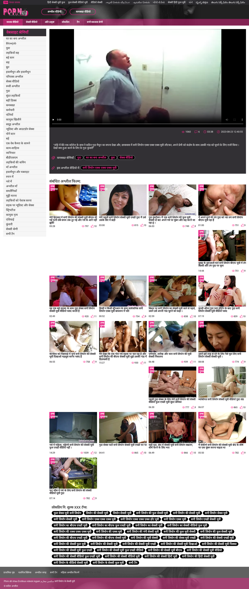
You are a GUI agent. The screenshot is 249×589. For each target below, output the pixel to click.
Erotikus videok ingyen (29, 581)
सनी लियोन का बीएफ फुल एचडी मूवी (111, 525)
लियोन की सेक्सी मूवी (97, 513)
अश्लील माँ (11, 186)
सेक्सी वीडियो (31, 22)
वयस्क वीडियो (12, 22)
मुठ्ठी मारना (11, 195)
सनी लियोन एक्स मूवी (175, 519)
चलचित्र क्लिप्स (24, 572)
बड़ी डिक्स (11, 100)
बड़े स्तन (10, 57)
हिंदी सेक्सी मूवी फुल (56, 2)
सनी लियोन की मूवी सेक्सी (144, 537)
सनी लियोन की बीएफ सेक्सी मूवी (109, 537)
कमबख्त (10, 105)
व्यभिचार (10, 152)
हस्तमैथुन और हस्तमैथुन (18, 72)
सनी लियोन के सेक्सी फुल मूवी (108, 562)
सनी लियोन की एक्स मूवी (109, 531)
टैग (78, 22)
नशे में (9, 181)
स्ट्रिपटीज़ (10, 210)
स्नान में (9, 176)
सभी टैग (10, 233)
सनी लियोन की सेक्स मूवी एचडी (179, 537)
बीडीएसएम (12, 157)
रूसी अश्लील (13, 86)
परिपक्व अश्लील (14, 76)
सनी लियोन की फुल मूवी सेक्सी (179, 531)
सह (8, 62)
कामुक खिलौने (13, 119)
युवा (8, 48)
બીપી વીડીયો (159, 2)
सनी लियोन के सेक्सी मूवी (65, 581)
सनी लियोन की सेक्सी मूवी (104, 544)
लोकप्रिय (65, 22)
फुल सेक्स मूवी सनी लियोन (67, 513)
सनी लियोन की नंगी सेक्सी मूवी (143, 531)
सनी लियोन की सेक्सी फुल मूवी (70, 544)
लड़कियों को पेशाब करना (19, 200)
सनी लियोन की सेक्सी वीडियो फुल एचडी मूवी (77, 556)
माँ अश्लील (11, 167)
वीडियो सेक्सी (96, 2)
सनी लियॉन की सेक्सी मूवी (186, 513)
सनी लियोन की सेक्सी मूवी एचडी (139, 544)
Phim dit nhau (10, 581)
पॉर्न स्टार (10, 133)
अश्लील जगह (40, 572)
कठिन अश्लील (12, 586)
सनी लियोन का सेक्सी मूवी (148, 525)
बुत (7, 67)
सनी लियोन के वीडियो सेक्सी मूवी (71, 562)
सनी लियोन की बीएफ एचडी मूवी (70, 537)
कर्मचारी (10, 110)
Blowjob (11, 43)
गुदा (8, 91)
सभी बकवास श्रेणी (95, 22)
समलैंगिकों (11, 191)
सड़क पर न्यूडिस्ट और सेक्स (20, 205)
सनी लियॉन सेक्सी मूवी (65, 519)
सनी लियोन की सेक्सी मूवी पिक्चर (219, 544)
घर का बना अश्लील (16, 38)
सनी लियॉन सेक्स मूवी (216, 513)
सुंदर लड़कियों (13, 95)
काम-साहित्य (12, 148)
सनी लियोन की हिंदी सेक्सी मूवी (198, 556)
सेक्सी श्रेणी (12, 229)
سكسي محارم (47, 581)
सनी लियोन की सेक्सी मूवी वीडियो (204, 550)
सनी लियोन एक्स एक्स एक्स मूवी (99, 167)
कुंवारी (9, 224)
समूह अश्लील (13, 124)
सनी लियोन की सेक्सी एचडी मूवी (217, 537)
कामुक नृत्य (12, 214)
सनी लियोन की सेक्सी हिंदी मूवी (161, 556)
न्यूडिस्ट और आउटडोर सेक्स (20, 129)
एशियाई (10, 219)
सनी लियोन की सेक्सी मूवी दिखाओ (179, 544)
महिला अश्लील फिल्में (70, 572)
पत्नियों (9, 114)
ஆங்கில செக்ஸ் (141, 2)
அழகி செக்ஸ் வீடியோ (118, 2)
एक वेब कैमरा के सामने (18, 143)
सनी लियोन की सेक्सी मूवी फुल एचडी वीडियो (120, 550)
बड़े (7, 138)
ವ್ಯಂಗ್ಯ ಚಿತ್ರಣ (202, 2)
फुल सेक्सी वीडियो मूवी (78, 2)
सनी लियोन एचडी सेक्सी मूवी (206, 519)
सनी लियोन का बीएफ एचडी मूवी (70, 525)
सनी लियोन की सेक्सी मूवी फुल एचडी (73, 550)
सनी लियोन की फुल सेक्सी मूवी (216, 531)
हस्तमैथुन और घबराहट (17, 172)
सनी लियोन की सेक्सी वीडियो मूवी (122, 556)
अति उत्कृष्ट (49, 22)
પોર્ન (191, 2)
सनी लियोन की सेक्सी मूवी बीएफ (165, 550)
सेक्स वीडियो (12, 81)
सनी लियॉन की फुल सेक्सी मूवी (152, 513)
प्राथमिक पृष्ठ (9, 572)
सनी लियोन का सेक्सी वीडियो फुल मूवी (187, 525)
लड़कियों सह (12, 52)
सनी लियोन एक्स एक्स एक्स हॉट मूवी (140, 519)
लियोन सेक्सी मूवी (122, 513)
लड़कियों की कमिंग (16, 162)
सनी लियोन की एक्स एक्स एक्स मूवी (72, 531)
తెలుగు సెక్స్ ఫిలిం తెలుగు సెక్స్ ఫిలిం (228, 2)
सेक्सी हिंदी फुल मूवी (176, 2)
